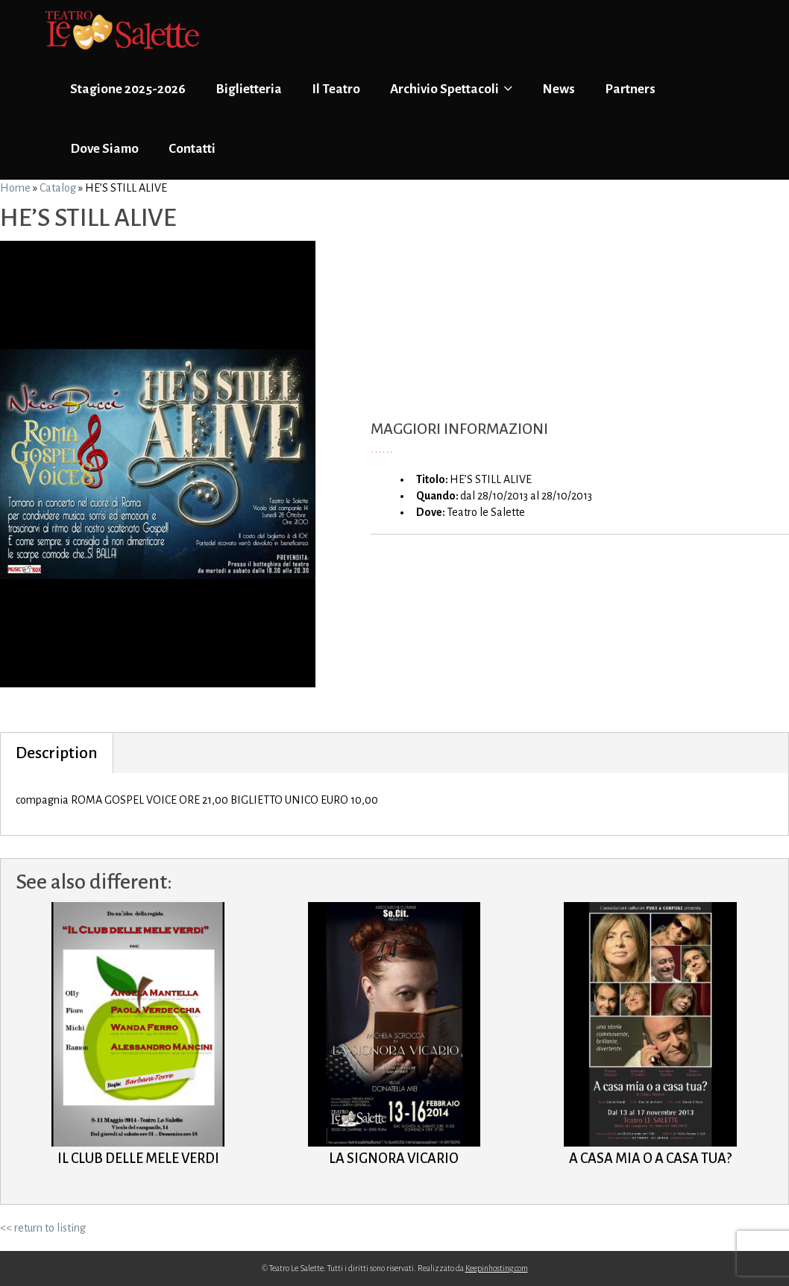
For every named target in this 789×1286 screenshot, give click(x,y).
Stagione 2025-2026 (128, 89)
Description (57, 753)
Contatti (192, 149)
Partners (630, 89)
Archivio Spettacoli (451, 88)
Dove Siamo (104, 149)
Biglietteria (249, 89)
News (558, 89)
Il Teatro (336, 89)
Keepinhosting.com (496, 1268)
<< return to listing (43, 1228)
